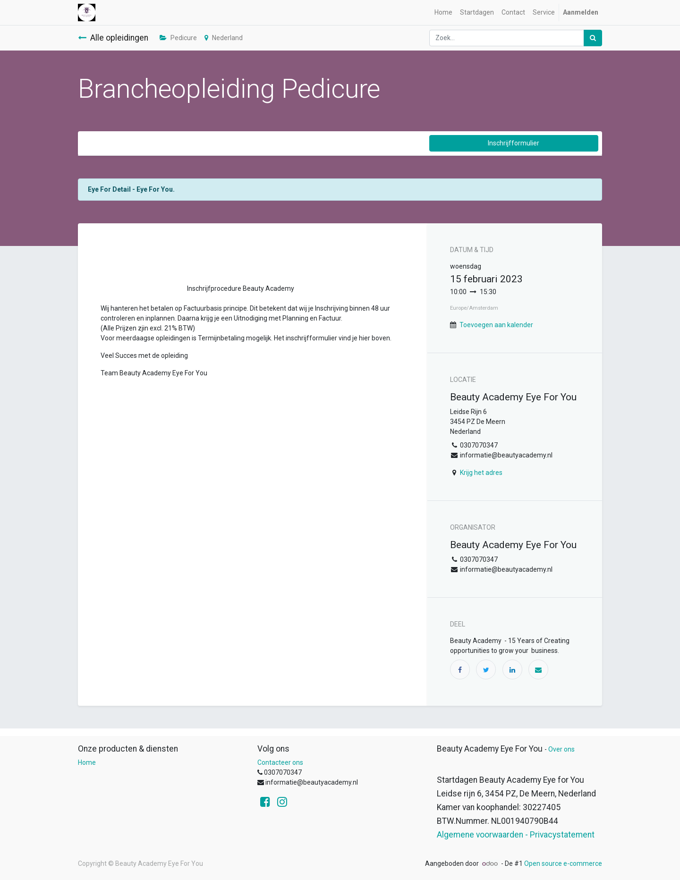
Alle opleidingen (113, 37)
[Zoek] (593, 38)
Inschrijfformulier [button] (513, 143)
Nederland (223, 38)
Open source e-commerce (563, 863)
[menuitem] (443, 12)
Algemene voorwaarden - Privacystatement (516, 834)
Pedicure (178, 38)
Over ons (561, 749)
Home (87, 762)
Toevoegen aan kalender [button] (496, 325)
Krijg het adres (481, 472)
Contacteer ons (280, 762)
